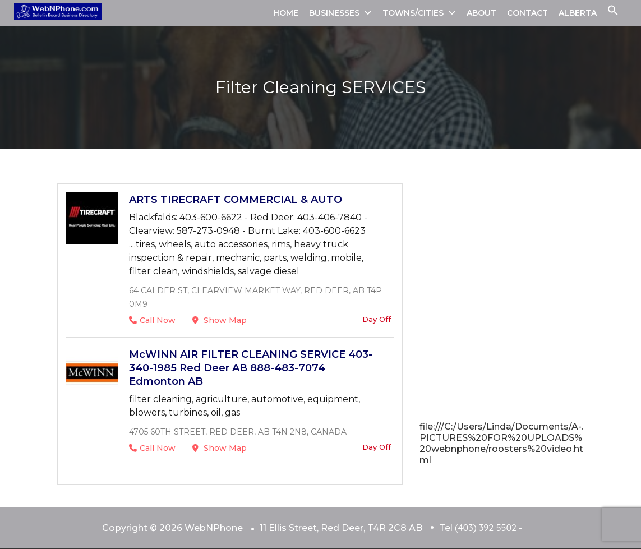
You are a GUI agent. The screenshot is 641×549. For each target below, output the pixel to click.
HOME (285, 13)
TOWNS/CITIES (413, 13)
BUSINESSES (334, 13)
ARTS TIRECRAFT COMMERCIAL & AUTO (235, 199)
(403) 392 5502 (486, 527)
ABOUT (481, 13)
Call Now (152, 320)
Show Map (219, 320)
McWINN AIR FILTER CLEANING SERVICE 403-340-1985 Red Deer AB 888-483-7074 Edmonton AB (250, 367)
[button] (613, 13)
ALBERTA (578, 13)
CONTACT (527, 13)
